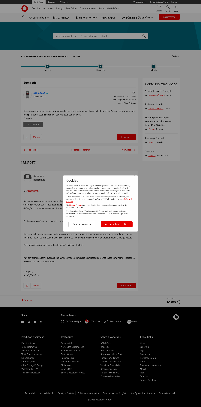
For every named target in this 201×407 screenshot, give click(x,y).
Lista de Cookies (75, 205)
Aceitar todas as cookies (116, 224)
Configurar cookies (82, 224)
